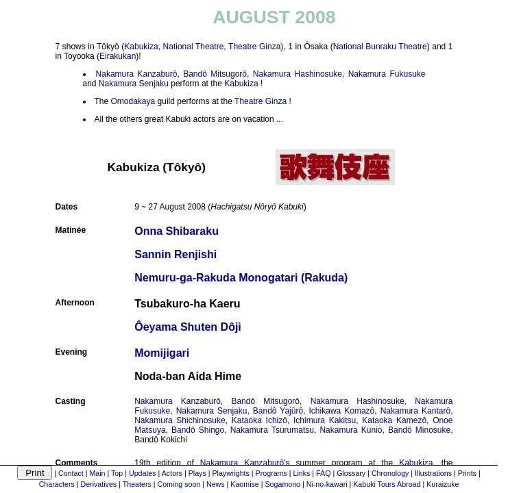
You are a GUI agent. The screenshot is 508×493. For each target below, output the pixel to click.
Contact (71, 473)
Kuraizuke (442, 484)
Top (117, 473)
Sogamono (283, 484)
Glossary (351, 473)
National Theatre (193, 46)
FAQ (323, 473)
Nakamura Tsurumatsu (272, 430)
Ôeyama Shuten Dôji (187, 327)
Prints (467, 473)
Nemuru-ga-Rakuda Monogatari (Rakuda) (241, 277)
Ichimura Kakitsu (324, 420)
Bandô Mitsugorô (215, 74)
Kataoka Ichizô (259, 420)
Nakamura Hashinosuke (297, 74)
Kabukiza (141, 46)
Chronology (390, 473)
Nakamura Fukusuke (387, 74)
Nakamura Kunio (350, 430)
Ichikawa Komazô (342, 411)
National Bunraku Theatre (380, 46)
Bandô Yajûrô (278, 411)
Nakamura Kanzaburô (137, 74)
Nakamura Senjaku (134, 83)
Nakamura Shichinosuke (180, 420)
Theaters (137, 484)
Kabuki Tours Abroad (386, 484)
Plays (197, 473)
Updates (142, 473)
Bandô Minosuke (419, 430)
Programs (271, 473)
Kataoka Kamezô (394, 420)
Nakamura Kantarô (415, 411)
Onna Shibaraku (176, 231)
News (215, 484)
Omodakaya (133, 101)
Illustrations (433, 473)
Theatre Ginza (254, 46)
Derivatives (98, 484)
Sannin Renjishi (175, 254)
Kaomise (244, 484)
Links (302, 473)
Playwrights (230, 473)
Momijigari (161, 353)
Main (97, 473)
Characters (57, 484)
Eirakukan (117, 56)
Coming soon (178, 484)
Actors (172, 473)
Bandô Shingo (197, 430)
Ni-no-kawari (327, 484)
